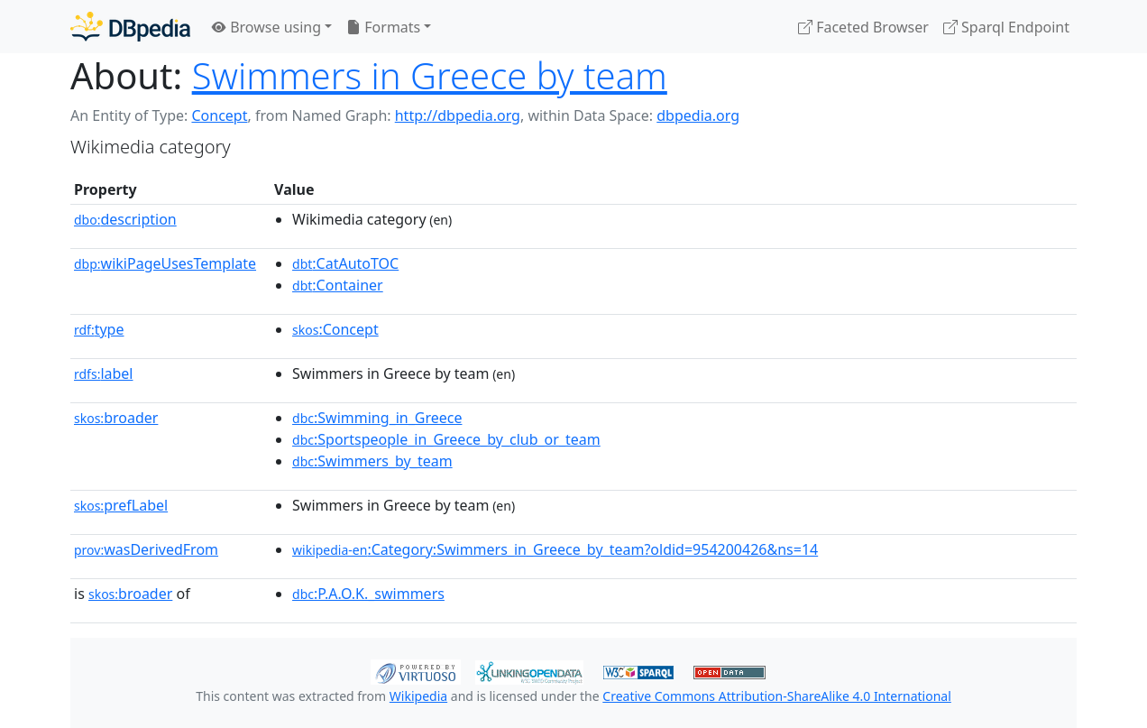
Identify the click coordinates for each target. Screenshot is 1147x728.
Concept (219, 115)
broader (116, 418)
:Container (337, 285)
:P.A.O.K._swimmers (368, 594)
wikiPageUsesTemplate (165, 263)
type (99, 329)
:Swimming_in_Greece (377, 418)
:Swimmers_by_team (372, 461)
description (125, 219)
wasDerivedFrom (146, 549)
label (103, 373)
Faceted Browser (863, 27)
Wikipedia (418, 696)
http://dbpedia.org (457, 115)
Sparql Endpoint (1006, 27)
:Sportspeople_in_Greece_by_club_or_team (446, 439)
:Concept (335, 329)
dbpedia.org (697, 115)
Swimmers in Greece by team (429, 75)
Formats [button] (383, 27)
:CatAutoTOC (345, 263)
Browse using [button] (266, 27)
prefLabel (121, 505)
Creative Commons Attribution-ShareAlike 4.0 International (776, 696)
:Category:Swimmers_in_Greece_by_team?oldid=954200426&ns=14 (555, 549)
